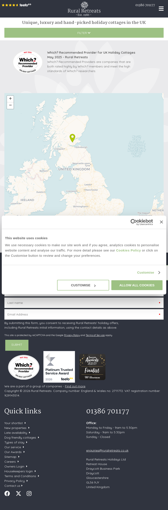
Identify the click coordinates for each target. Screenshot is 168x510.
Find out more (75, 386)
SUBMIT (16, 345)
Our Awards (13, 452)
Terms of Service (95, 335)
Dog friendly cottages (20, 437)
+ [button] (10, 99)
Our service (12, 447)
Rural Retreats (84, 9)
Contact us (12, 486)
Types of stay (14, 442)
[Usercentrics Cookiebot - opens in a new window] (134, 222)
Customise (145, 272)
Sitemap (10, 457)
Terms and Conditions (20, 476)
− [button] (10, 105)
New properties (15, 428)
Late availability (15, 433)
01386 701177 (145, 5)
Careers (10, 462)
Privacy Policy (72, 335)
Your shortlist (13, 423)
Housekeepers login (18, 471)
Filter (83, 33)
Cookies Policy (128, 250)
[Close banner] (161, 221)
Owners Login (14, 466)
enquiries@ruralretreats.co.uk (107, 450)
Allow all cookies (136, 285)
